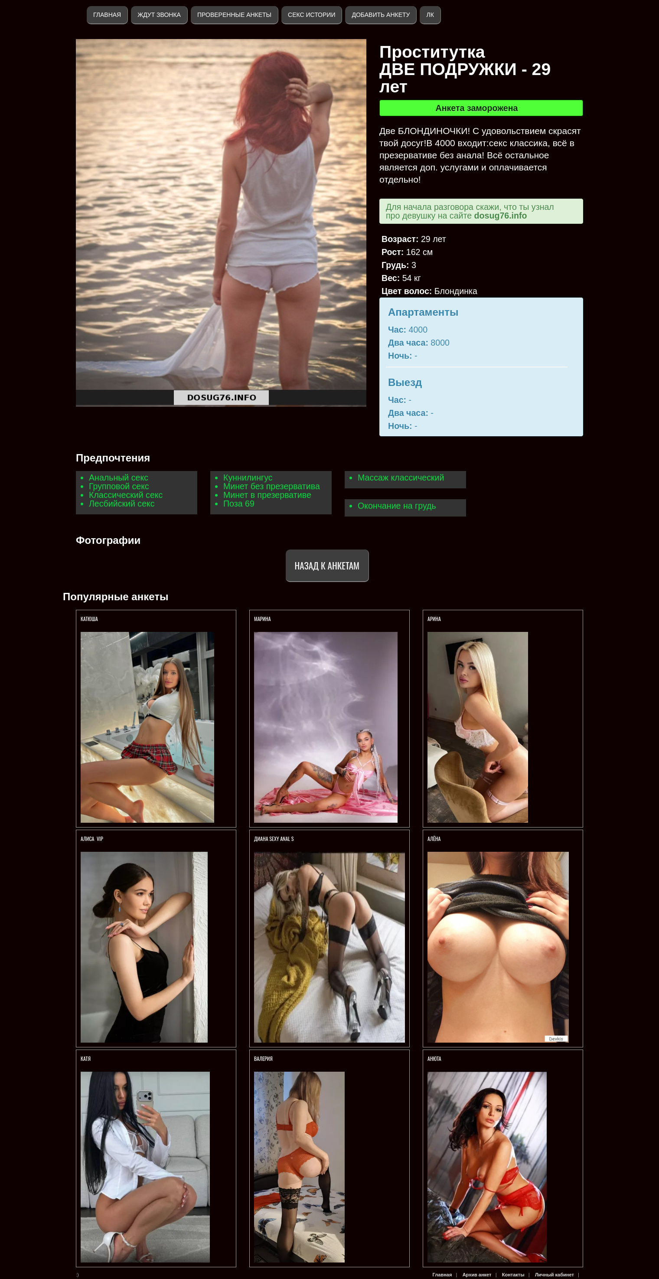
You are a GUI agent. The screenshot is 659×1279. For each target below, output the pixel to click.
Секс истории (311, 14)
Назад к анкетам (327, 565)
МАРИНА (263, 618)
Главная (107, 14)
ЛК (430, 14)
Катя (86, 1058)
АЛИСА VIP (92, 838)
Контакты (513, 1274)
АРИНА (434, 618)
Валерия (263, 1058)
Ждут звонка (159, 14)
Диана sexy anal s (274, 838)
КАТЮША (90, 618)
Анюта (434, 1058)
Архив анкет (477, 1274)
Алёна (434, 838)
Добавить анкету (381, 14)
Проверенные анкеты (234, 14)
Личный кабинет (554, 1274)
